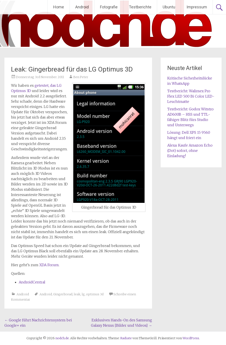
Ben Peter (80, 77)
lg (83, 294)
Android (82, 7)
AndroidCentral (32, 282)
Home (58, 7)
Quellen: (18, 273)
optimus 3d (95, 294)
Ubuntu (169, 7)
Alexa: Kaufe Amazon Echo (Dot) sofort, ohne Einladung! (190, 150)
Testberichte (140, 7)
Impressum (196, 7)
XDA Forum (49, 265)
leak (77, 294)
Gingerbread (62, 294)
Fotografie (109, 7)
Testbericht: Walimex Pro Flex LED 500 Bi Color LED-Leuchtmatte (190, 96)
